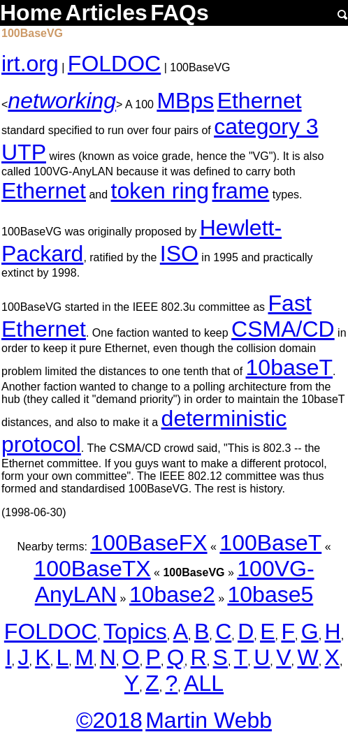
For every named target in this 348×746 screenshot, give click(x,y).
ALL (204, 683)
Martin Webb (208, 720)
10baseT (289, 367)
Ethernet (259, 100)
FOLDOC (114, 63)
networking (62, 100)
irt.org (30, 63)
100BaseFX (148, 542)
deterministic (224, 418)
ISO (179, 253)
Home (31, 12)
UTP (23, 152)
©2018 (109, 720)
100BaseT (270, 542)
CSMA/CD (283, 329)
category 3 (266, 126)
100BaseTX (92, 568)
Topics (135, 631)
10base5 (270, 594)
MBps (185, 100)
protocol (41, 444)
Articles (106, 12)
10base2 (172, 594)
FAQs (179, 12)
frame (241, 190)
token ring (160, 190)
